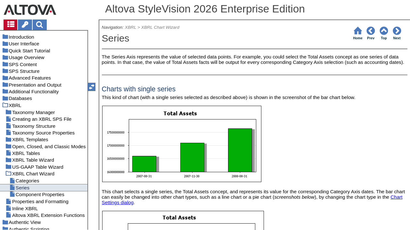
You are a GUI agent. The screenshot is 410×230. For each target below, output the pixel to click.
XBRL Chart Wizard (160, 27)
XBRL (130, 27)
